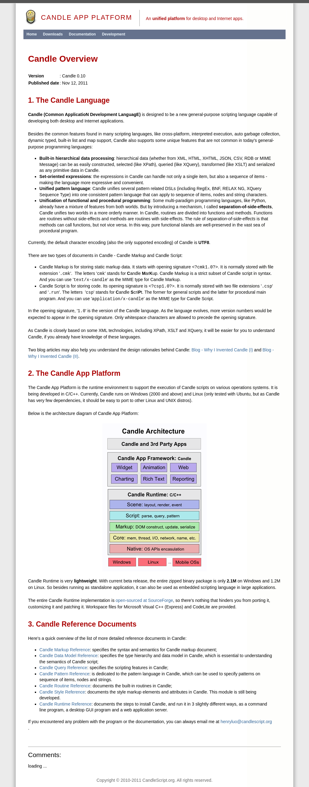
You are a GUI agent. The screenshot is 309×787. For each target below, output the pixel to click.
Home (32, 34)
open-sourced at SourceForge (144, 600)
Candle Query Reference (63, 667)
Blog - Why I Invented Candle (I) (222, 349)
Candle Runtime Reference (65, 704)
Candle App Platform (78, 17)
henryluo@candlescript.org (246, 721)
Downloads (53, 34)
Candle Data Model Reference (68, 655)
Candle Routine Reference (64, 685)
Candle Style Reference (62, 692)
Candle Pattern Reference (64, 673)
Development (113, 34)
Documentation (82, 34)
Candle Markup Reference (64, 649)
